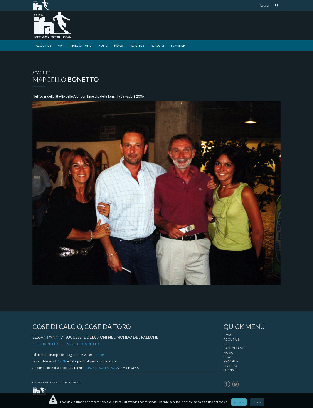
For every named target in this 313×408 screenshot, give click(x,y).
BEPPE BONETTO (45, 344)
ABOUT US (43, 45)
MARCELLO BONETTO (83, 344)
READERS (157, 45)
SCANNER (178, 45)
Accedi (264, 5)
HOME (228, 335)
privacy (239, 402)
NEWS (118, 45)
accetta (257, 402)
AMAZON (59, 361)
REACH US (137, 45)
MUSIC (103, 45)
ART (61, 45)
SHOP (100, 355)
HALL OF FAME (81, 45)
